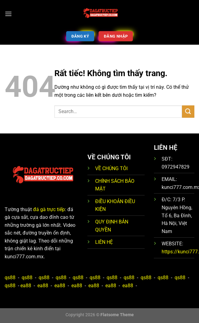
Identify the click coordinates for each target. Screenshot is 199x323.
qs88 (10, 277)
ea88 (25, 285)
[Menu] (8, 13)
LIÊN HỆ (104, 242)
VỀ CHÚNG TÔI (111, 168)
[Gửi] (188, 111)
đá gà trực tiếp (49, 209)
